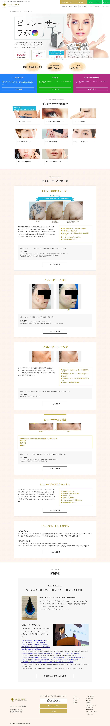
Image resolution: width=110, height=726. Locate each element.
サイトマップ (89, 714)
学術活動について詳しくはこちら (55, 676)
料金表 (70, 6)
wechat (98, 2)
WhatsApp (106, 2)
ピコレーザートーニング (28, 141)
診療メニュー (65, 6)
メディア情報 (89, 709)
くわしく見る (18, 89)
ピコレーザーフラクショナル (56, 162)
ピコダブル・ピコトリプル (84, 141)
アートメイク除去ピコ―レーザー (56, 121)
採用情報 (88, 702)
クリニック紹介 (82, 6)
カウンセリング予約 (67, 2)
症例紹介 (76, 6)
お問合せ (80, 2)
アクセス (97, 6)
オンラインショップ (104, 6)
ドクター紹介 (90, 6)
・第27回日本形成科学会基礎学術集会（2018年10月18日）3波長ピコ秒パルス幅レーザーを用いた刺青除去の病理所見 (53, 657)
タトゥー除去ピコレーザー (28, 121)
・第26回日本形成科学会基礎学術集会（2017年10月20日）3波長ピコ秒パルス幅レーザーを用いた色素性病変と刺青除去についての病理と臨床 (36, 647)
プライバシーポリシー (91, 711)
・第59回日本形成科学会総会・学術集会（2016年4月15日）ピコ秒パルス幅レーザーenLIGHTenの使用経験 (50, 653)
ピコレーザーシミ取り (84, 121)
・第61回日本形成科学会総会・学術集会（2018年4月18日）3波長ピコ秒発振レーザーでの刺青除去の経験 (50, 659)
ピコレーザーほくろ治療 (28, 162)
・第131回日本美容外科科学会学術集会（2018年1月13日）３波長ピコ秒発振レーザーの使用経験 (47, 662)
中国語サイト (89, 707)
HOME (75, 696)
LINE (91, 2)
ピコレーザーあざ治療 (56, 141)
